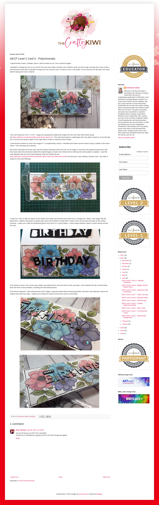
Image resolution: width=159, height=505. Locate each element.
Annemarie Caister (133, 88)
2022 (122, 255)
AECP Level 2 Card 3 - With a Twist (133, 308)
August (124, 269)
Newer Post (14, 477)
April (123, 278)
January (125, 324)
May (123, 275)
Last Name (123, 169)
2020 (122, 328)
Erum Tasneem (21, 430)
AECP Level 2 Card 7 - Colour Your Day (135, 295)
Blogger (99, 494)
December (125, 260)
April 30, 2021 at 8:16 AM (35, 430)
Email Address (125, 154)
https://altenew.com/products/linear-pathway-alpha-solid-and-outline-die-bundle (38, 156)
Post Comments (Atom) (27, 481)
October (125, 266)
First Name (123, 162)
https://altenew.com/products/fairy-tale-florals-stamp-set (33, 137)
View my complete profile (126, 137)
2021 (122, 258)
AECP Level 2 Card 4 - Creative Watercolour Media (132, 304)
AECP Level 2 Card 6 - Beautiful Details (135, 297)
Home (61, 477)
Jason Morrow (83, 494)
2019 (122, 330)
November (125, 263)
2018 (122, 333)
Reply (18, 438)
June (124, 272)
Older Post (106, 477)
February (125, 321)
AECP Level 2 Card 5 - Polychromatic (134, 300)
